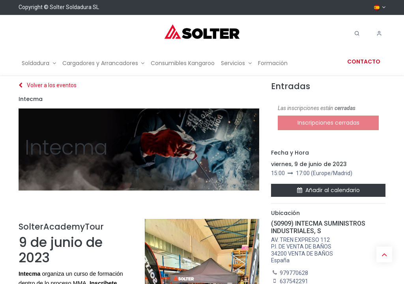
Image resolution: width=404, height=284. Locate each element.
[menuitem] (39, 63)
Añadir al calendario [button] (328, 190)
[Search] (357, 33)
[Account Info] (379, 33)
